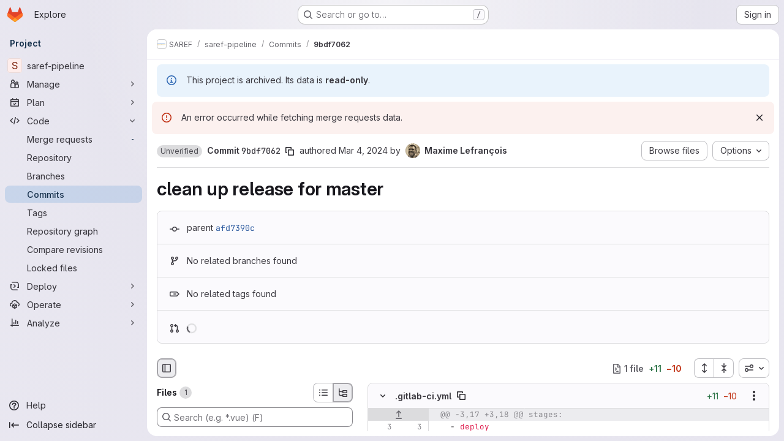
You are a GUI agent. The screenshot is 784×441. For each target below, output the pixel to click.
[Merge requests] (73, 139)
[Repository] (73, 157)
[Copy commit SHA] (289, 151)
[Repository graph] (73, 230)
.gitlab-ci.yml (423, 396)
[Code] (73, 120)
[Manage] (73, 83)
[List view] (323, 392)
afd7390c (235, 227)
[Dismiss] (759, 117)
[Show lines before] (398, 415)
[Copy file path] (461, 396)
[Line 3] (381, 427)
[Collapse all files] (724, 368)
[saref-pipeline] (73, 65)
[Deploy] (73, 286)
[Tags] (73, 212)
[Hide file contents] (382, 396)
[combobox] (754, 368)
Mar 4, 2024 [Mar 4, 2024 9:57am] (363, 150)
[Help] (73, 405)
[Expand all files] (704, 368)
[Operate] (73, 304)
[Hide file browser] (166, 368)
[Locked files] (73, 267)
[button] (179, 151)
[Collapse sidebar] (73, 425)
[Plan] (73, 102)
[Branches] (73, 175)
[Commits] (73, 194)
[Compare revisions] (73, 249)
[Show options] (754, 396)
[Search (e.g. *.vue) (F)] (255, 417)
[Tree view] (343, 392)
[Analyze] (73, 322)
